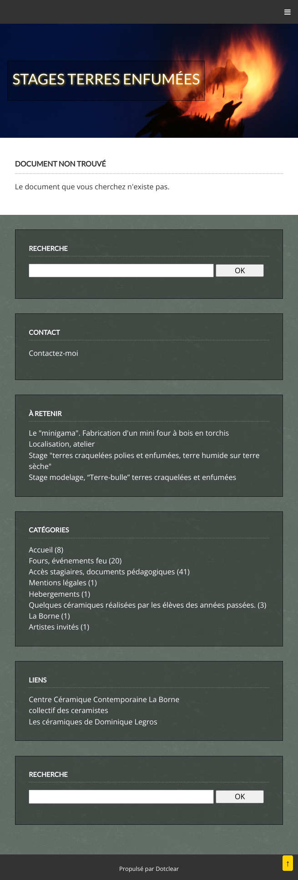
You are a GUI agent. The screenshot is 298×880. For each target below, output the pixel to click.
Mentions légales (57, 583)
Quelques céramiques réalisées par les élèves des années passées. (142, 605)
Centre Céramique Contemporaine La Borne (104, 699)
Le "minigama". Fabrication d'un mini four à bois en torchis (129, 433)
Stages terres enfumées (106, 79)
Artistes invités (54, 627)
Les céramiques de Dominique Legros (93, 722)
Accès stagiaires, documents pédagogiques (102, 572)
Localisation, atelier (62, 444)
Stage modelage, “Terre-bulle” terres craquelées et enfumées (132, 477)
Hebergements (54, 594)
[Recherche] (121, 270)
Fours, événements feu (68, 561)
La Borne (44, 616)
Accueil (41, 550)
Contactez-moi (53, 353)
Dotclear (167, 868)
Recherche (48, 249)
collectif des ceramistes (68, 710)
